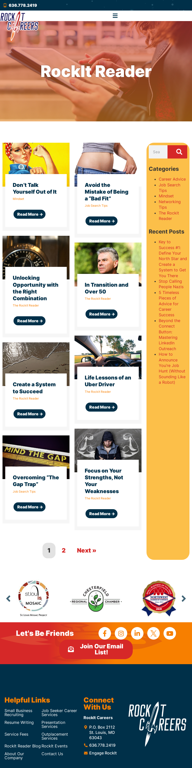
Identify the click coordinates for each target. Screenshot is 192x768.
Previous (8, 598)
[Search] (177, 152)
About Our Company (14, 756)
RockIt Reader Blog (22, 746)
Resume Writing (19, 722)
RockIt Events (55, 746)
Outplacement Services (55, 736)
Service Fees (16, 734)
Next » (86, 550)
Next (183, 598)
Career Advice (172, 179)
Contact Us (52, 754)
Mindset (166, 195)
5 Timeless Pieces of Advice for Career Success (169, 304)
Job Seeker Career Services (59, 713)
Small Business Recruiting (18, 713)
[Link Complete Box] (36, 187)
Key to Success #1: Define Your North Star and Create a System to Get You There (173, 258)
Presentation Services (53, 724)
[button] (115, 16)
